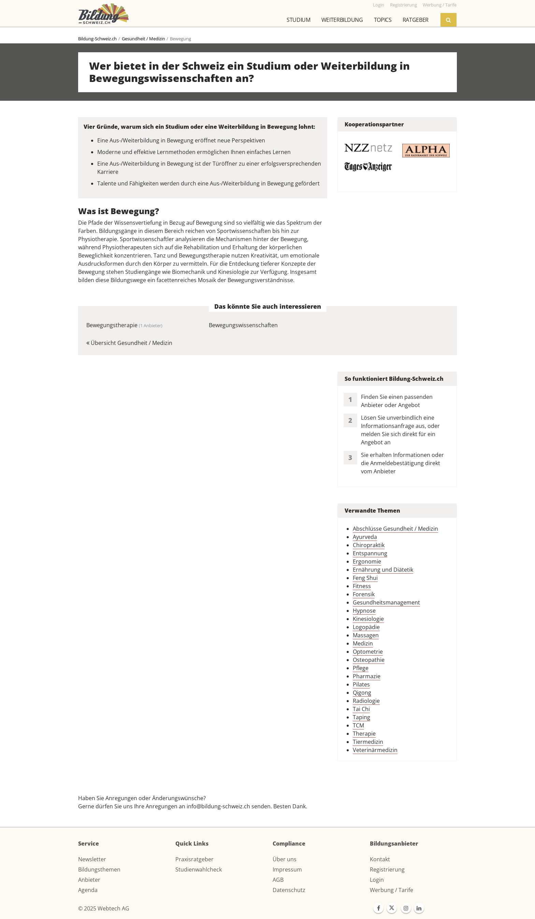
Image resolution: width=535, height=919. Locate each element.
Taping (361, 717)
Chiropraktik (369, 545)
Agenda (88, 890)
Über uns (285, 859)
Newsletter (92, 859)
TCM (358, 725)
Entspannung (370, 553)
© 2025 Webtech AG (103, 908)
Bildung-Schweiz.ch (97, 39)
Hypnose (364, 610)
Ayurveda (365, 537)
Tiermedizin (368, 742)
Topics (383, 20)
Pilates (361, 684)
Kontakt (380, 859)
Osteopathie (369, 660)
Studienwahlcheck (198, 869)
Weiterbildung (342, 20)
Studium (298, 20)
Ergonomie (367, 561)
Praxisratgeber (194, 859)
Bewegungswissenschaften (243, 325)
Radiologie (366, 701)
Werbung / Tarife (391, 890)
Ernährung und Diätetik (383, 569)
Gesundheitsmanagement (386, 602)
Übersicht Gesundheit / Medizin (129, 343)
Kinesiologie (368, 619)
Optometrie (368, 651)
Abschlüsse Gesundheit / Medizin (395, 528)
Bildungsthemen (99, 869)
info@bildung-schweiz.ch (218, 806)
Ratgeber (416, 20)
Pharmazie (366, 676)
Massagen (366, 635)
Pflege (360, 668)
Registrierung (387, 869)
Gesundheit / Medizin (143, 39)
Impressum (287, 869)
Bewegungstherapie (124, 325)
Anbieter (89, 879)
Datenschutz (289, 890)
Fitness (362, 586)
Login (377, 879)
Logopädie (366, 627)
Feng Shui (365, 578)
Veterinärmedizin (375, 750)
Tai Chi (361, 709)
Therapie (364, 733)
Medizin (363, 643)
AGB (278, 879)
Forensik (364, 594)
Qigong (362, 692)
